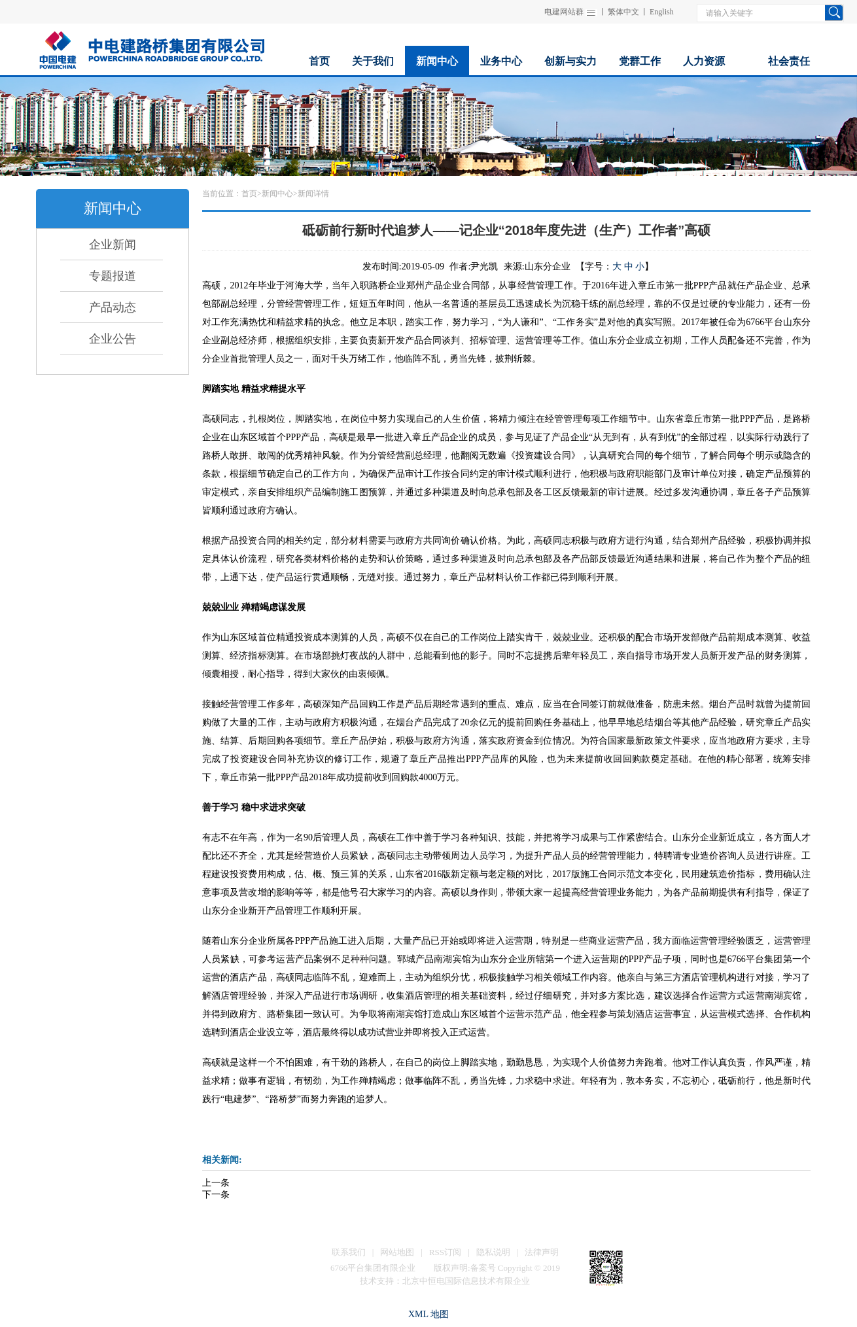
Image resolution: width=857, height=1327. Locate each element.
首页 (249, 193)
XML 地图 (428, 1314)
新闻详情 (313, 193)
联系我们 (349, 1252)
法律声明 (542, 1252)
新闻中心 (277, 193)
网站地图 (397, 1252)
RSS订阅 (445, 1252)
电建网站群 (564, 11)
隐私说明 (493, 1252)
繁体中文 (623, 11)
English (662, 11)
